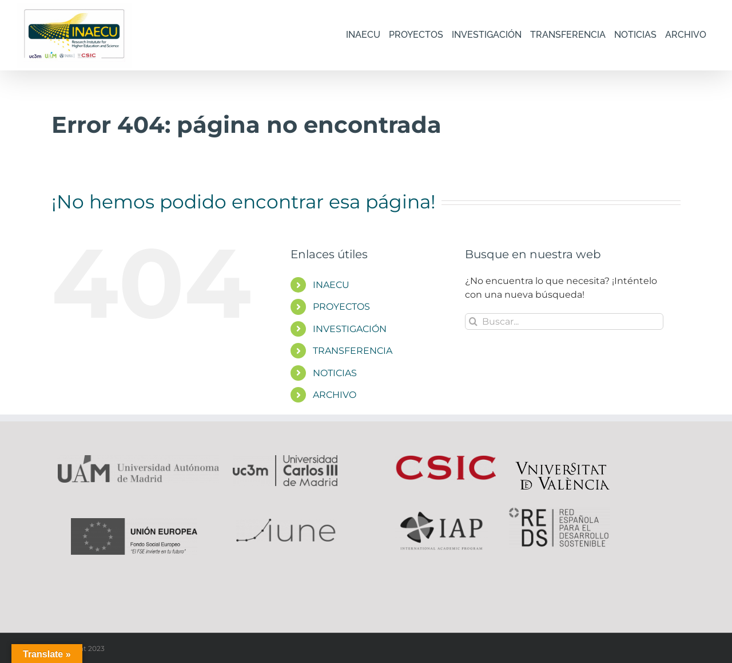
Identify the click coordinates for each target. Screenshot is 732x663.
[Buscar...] (564, 321)
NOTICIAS (335, 373)
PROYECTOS (341, 306)
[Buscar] (473, 321)
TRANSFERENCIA (352, 350)
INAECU (331, 284)
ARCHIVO (334, 394)
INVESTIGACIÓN (350, 328)
